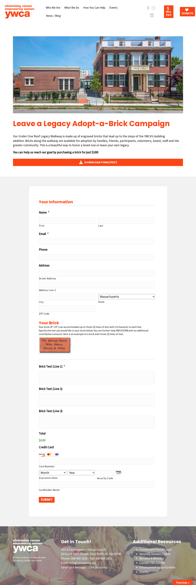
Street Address (47, 277)
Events (113, 7)
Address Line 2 (47, 289)
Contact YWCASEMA (152, 561)
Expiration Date (48, 476)
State (101, 301)
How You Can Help (94, 7)
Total (42, 432)
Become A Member (151, 557)
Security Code (105, 476)
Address (44, 265)
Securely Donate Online (154, 553)
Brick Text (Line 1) (52, 365)
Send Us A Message (73, 566)
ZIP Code (44, 312)
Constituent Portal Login (155, 548)
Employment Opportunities (157, 566)
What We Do (71, 7)
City (41, 301)
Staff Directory (97, 566)
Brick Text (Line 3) (50, 410)
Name (44, 212)
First (41, 225)
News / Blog (53, 16)
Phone (43, 249)
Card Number (47, 465)
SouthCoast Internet (33, 559)
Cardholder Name (49, 488)
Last (100, 225)
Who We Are (53, 7)
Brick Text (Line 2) (50, 388)
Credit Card (46, 446)
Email (44, 234)
